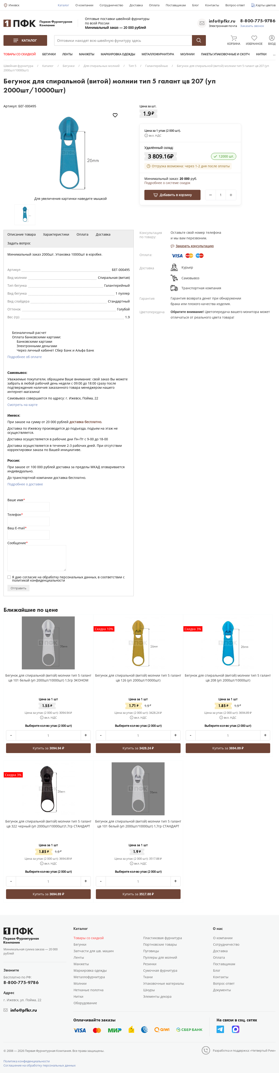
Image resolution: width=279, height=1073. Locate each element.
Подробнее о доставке (25, 484)
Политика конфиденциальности (26, 1061)
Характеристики (56, 234)
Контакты (212, 5)
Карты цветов (266, 5)
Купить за (48, 748)
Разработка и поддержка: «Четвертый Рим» (244, 1050)
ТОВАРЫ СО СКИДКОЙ (19, 54)
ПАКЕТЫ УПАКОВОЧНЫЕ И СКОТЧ (225, 54)
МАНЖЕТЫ (86, 54)
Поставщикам (176, 5)
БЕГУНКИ (49, 54)
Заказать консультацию (192, 246)
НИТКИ (261, 54)
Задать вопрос (19, 243)
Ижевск (14, 5)
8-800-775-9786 (257, 21)
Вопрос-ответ (235, 5)
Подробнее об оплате (24, 357)
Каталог (63, 5)
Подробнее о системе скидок (167, 183)
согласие (30, 577)
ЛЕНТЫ (67, 54)
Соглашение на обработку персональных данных (39, 1065)
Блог (195, 5)
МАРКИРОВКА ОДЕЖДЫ (118, 54)
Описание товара (21, 234)
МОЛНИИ (187, 54)
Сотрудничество (111, 5)
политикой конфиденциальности (38, 580)
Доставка (136, 5)
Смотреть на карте (22, 404)
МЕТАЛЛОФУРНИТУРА (158, 54)
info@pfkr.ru (222, 21)
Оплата (154, 5)
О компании (84, 5)
